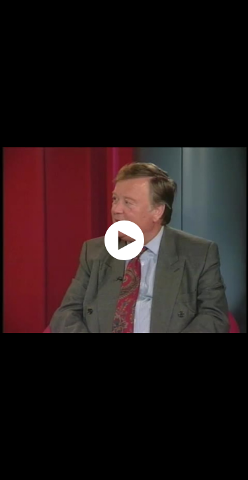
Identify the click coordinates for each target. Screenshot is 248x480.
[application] (124, 240)
